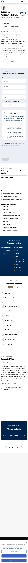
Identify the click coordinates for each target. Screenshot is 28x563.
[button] (14, 105)
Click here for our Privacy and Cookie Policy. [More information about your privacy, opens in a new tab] (12, 548)
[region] (14, 551)
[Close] (26, 542)
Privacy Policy (5, 145)
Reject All (14, 556)
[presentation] (13, 150)
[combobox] (14, 97)
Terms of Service (15, 145)
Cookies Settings (14, 551)
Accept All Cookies (14, 560)
